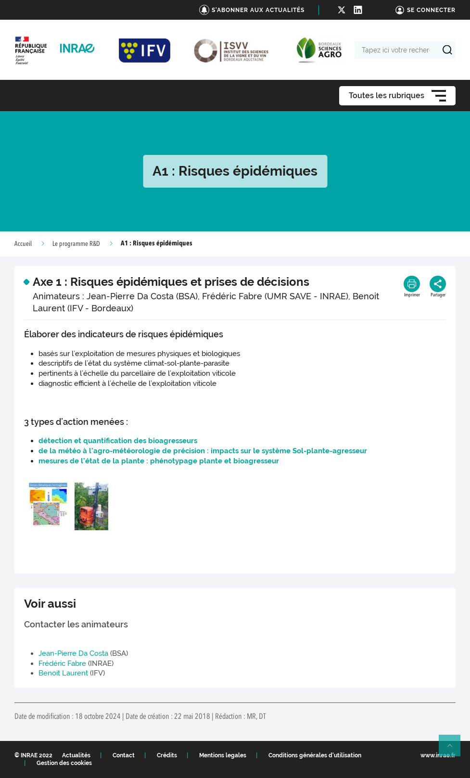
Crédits (167, 755)
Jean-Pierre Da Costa (73, 653)
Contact (124, 755)
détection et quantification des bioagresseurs (117, 440)
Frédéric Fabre (62, 663)
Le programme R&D (76, 244)
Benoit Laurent (63, 673)
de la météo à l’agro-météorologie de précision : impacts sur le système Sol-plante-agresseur (202, 450)
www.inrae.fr (438, 755)
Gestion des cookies (64, 763)
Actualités (76, 755)
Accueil (23, 244)
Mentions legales (222, 755)
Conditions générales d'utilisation (314, 755)
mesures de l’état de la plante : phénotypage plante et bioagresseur (158, 461)
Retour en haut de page (453, 749)
